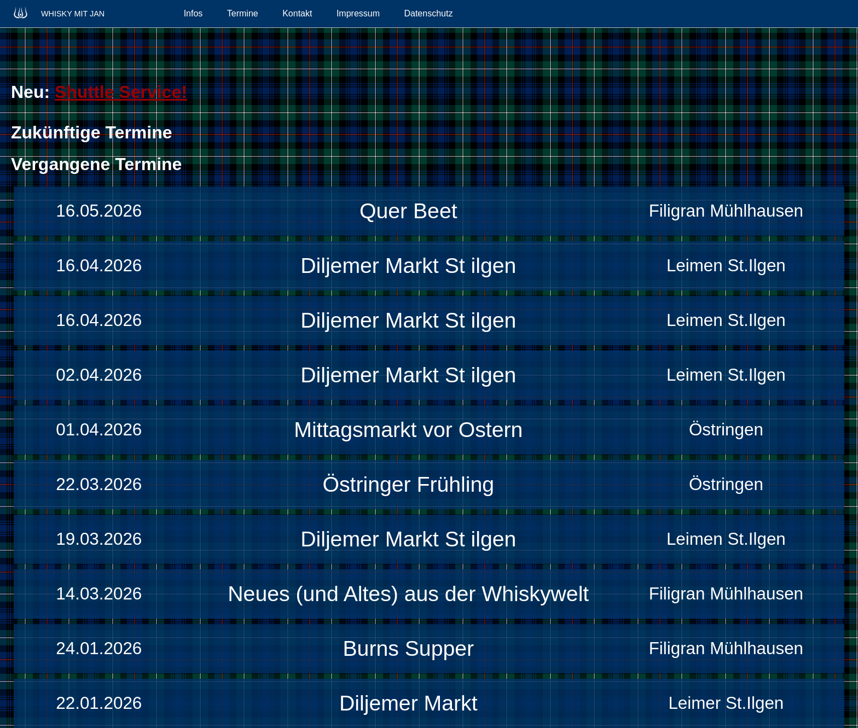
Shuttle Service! (121, 92)
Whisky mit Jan (58, 12)
